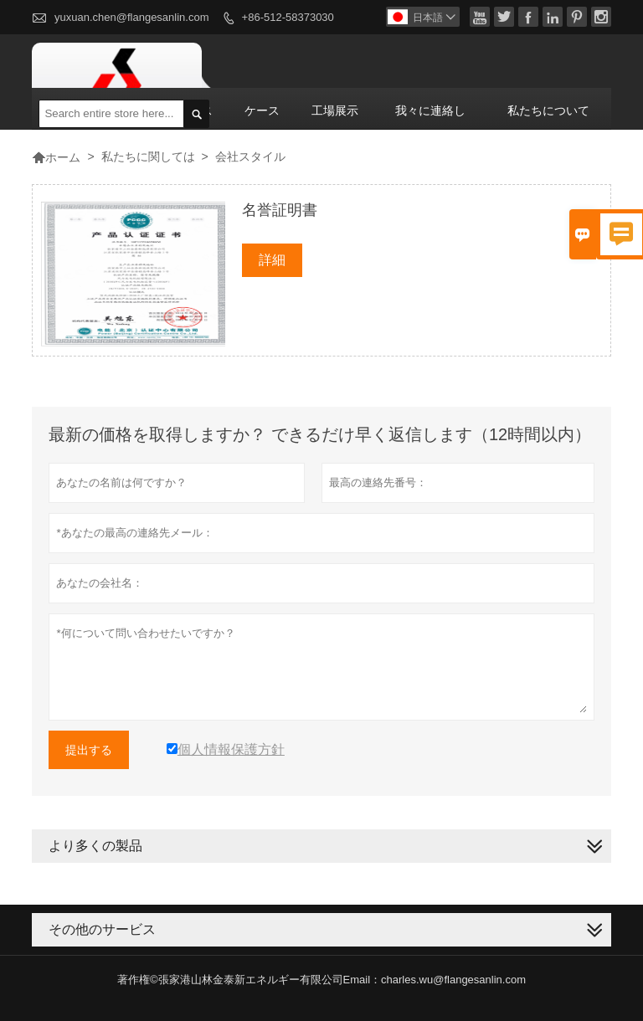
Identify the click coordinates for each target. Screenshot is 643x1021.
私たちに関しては (148, 156)
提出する (88, 750)
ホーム (56, 157)
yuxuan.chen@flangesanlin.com (131, 17)
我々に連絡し (430, 110)
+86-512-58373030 (288, 17)
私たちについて (548, 110)
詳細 (272, 260)
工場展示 (334, 110)
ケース (262, 110)
